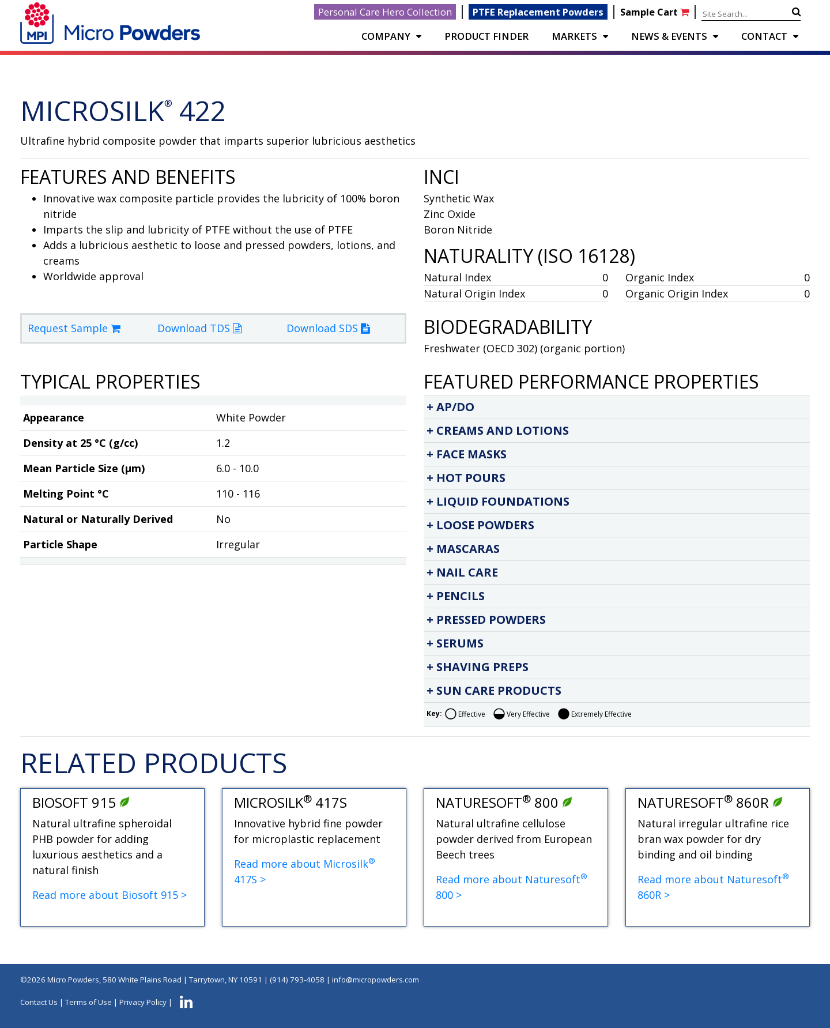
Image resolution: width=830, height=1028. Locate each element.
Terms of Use (88, 1002)
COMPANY (385, 36)
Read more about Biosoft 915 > (109, 895)
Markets (574, 36)
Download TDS (199, 328)
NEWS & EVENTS (669, 36)
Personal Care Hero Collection (385, 11)
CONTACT (764, 36)
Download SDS (327, 328)
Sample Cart (655, 11)
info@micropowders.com (375, 979)
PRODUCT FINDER (486, 36)
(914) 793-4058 (297, 979)
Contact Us (39, 1002)
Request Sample (74, 328)
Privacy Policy (143, 1002)
